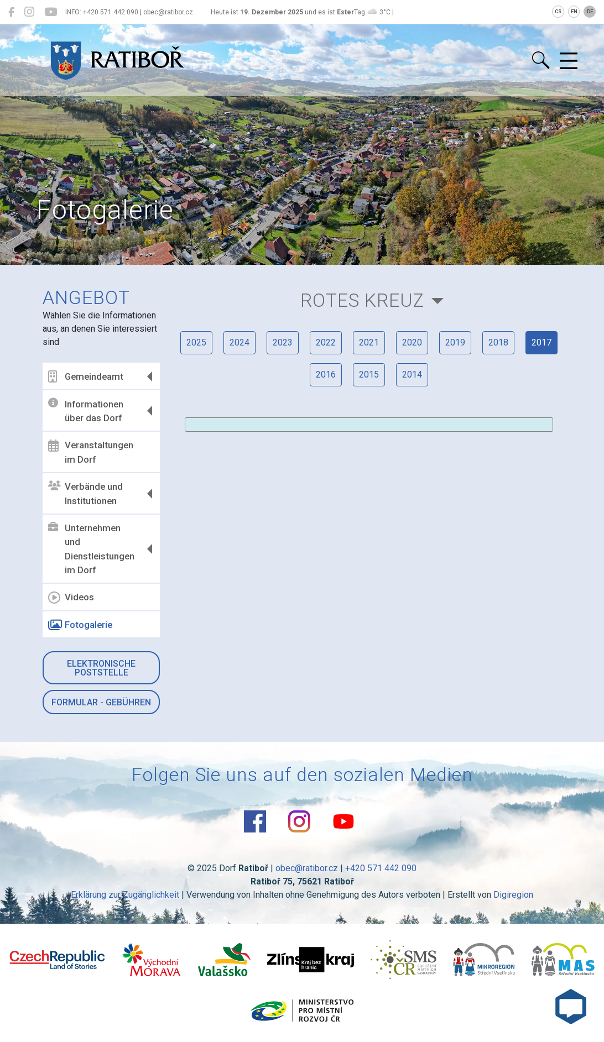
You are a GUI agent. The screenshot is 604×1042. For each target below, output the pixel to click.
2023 (283, 342)
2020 (412, 342)
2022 (326, 342)
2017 (541, 342)
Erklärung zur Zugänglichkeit (125, 894)
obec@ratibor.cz (306, 868)
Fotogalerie (80, 625)
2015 (369, 374)
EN (574, 11)
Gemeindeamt (85, 376)
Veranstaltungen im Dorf (90, 452)
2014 (412, 374)
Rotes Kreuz (362, 300)
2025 (196, 342)
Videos (71, 597)
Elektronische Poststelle (101, 668)
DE (590, 11)
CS (558, 11)
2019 (455, 342)
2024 (239, 342)
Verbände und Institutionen (85, 493)
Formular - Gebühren (101, 702)
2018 (498, 342)
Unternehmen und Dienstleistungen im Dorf (91, 548)
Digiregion (513, 894)
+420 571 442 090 (380, 868)
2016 (326, 374)
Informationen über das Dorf (85, 410)
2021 (369, 342)
